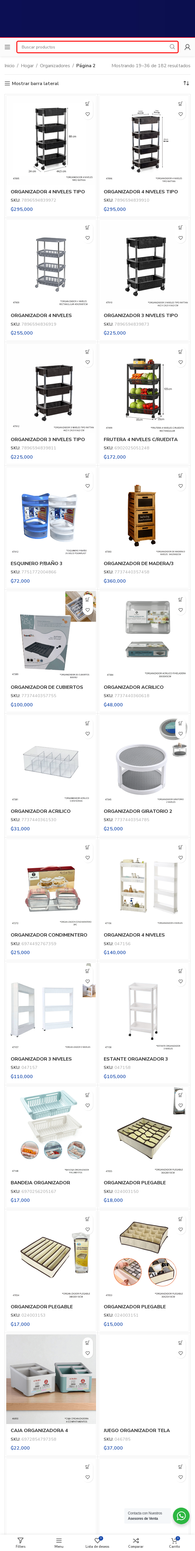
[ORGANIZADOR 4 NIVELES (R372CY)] (144, 884)
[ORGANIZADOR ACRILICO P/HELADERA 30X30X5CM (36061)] (144, 636)
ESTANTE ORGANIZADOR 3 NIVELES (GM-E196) (136, 1062)
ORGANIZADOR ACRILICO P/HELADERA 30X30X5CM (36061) (143, 690)
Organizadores (55, 65)
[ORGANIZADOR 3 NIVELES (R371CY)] (51, 1007)
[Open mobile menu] (7, 47)
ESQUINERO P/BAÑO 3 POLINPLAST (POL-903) (39, 566)
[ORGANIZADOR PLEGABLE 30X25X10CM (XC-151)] (144, 1255)
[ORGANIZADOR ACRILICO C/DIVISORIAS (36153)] (51, 759)
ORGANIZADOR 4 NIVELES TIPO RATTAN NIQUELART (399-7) (48, 195)
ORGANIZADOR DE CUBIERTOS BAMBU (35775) (47, 690)
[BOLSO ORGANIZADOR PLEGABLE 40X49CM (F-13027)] (144, 1503)
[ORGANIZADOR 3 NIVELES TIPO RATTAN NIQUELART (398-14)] (51, 388)
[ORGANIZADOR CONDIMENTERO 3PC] (51, 884)
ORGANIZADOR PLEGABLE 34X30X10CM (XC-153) (42, 1310)
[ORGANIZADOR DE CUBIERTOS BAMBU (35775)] (51, 636)
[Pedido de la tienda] (186, 83)
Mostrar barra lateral (35, 83)
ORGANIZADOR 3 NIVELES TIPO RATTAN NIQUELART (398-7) (141, 318)
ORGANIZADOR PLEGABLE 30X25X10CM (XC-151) (135, 1310)
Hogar (27, 65)
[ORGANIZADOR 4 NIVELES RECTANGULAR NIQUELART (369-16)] (51, 264)
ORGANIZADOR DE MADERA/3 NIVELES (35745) (139, 566)
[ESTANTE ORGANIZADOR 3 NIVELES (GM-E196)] (144, 1007)
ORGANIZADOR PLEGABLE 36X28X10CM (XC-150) (135, 1186)
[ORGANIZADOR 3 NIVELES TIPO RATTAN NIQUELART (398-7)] (144, 264)
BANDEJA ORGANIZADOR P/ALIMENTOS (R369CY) (40, 1186)
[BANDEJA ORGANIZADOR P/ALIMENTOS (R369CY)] (51, 1131)
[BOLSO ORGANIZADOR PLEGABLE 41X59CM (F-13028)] (51, 1503)
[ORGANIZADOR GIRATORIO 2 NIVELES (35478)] (144, 759)
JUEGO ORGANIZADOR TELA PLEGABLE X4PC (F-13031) (137, 1433)
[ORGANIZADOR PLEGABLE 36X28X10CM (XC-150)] (144, 1131)
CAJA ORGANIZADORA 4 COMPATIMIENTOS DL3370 (42, 1433)
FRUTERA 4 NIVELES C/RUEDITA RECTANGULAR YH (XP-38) (141, 442)
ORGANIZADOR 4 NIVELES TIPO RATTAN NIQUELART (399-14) (141, 195)
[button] (88, 104)
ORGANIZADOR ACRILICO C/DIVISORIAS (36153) (41, 814)
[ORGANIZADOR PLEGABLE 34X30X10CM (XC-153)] (51, 1255)
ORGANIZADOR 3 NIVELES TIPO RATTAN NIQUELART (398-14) (48, 442)
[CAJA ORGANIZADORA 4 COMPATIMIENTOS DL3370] (51, 1379)
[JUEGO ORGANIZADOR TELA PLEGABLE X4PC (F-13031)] (144, 1379)
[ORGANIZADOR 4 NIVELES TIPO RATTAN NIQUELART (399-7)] (51, 140)
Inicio (9, 65)
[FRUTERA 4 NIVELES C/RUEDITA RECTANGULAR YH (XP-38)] (144, 388)
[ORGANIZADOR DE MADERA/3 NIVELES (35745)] (144, 512)
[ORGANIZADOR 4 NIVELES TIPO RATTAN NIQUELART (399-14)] (144, 140)
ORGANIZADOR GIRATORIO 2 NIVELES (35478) (138, 814)
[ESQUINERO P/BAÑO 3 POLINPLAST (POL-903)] (51, 512)
